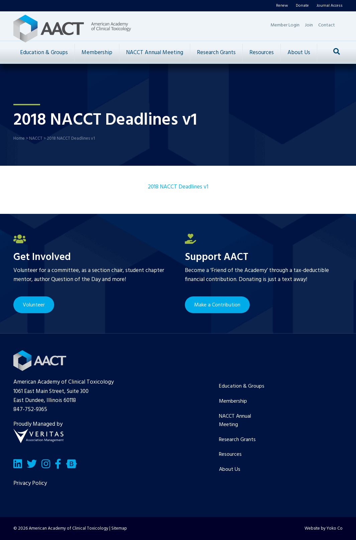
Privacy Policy (30, 483)
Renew (282, 5)
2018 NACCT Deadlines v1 (178, 186)
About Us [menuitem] (229, 469)
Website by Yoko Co (324, 528)
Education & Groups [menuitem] (241, 386)
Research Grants (216, 52)
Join (309, 25)
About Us (298, 52)
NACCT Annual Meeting (154, 52)
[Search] (337, 51)
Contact (326, 25)
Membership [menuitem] (233, 401)
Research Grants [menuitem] (237, 439)
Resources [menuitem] (230, 454)
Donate (302, 5)
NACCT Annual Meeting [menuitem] (235, 420)
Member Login (285, 25)
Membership (97, 52)
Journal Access (330, 5)
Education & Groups (44, 52)
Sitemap (119, 528)
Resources (261, 52)
